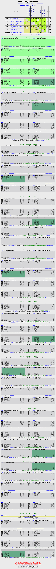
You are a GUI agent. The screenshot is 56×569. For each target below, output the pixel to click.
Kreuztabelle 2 (15, 33)
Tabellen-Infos (26, 33)
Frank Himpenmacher (15, 139)
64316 (34, 38)
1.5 (29, 23)
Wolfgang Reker (11, 85)
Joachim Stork (12, 268)
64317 (34, 48)
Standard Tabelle (21, 33)
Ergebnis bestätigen (43, 518)
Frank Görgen (36, 565)
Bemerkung (47, 46)
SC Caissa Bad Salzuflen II (16, 18)
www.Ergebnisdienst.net (24, 565)
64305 (2, 38)
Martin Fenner (12, 75)
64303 (34, 112)
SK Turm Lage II (14, 24)
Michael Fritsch (11, 46)
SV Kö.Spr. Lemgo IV (15, 23)
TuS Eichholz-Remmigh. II (16, 26)
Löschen (50, 46)
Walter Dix (12, 547)
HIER (40, 564)
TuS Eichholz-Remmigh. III (16, 32)
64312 (2, 58)
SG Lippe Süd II (13, 19)
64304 (34, 102)
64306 (2, 48)
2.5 (25, 21)
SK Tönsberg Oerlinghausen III (17, 27)
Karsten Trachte (11, 235)
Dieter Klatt (12, 100)
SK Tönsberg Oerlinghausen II (17, 21)
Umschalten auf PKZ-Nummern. (39, 34)
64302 (34, 68)
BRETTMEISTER (40, 33)
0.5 (25, 26)
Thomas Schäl (16, 311)
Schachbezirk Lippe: (25, 5)
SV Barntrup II (13, 29)
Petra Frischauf (11, 56)
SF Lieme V (13, 31)
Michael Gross (12, 297)
